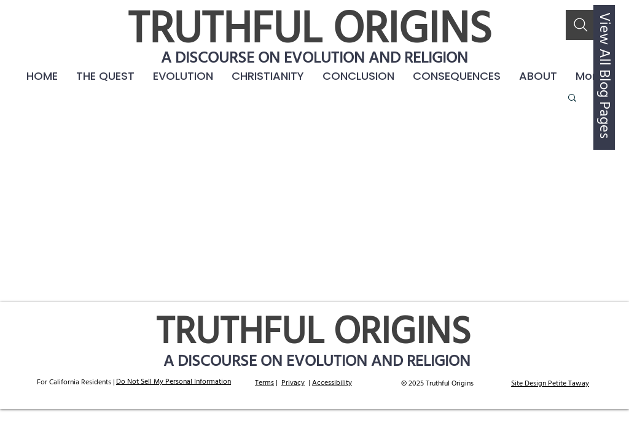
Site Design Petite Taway (550, 383)
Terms (264, 383)
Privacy (293, 383)
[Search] (580, 25)
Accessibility (332, 383)
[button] (457, 76)
